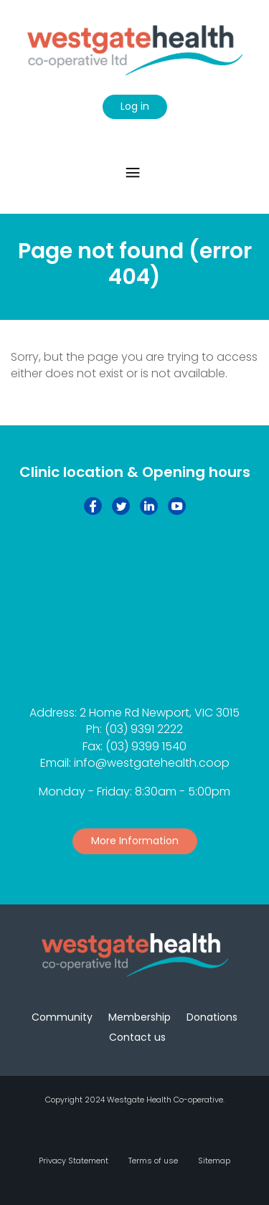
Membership (139, 1017)
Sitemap (214, 1160)
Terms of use (153, 1160)
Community (62, 1017)
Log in (135, 106)
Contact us (137, 1037)
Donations (212, 1017)
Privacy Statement (73, 1160)
